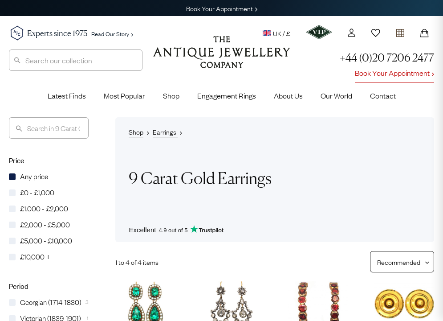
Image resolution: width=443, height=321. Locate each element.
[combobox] (75, 60)
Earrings (165, 131)
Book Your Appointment (221, 8)
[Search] (49, 128)
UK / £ (276, 33)
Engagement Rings (226, 95)
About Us (288, 95)
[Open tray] (400, 31)
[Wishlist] (375, 33)
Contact (383, 95)
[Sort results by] (398, 261)
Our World (336, 95)
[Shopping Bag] (424, 33)
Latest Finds (67, 95)
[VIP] (319, 32)
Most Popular (124, 95)
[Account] (351, 33)
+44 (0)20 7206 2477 (387, 57)
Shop (171, 95)
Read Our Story (112, 33)
